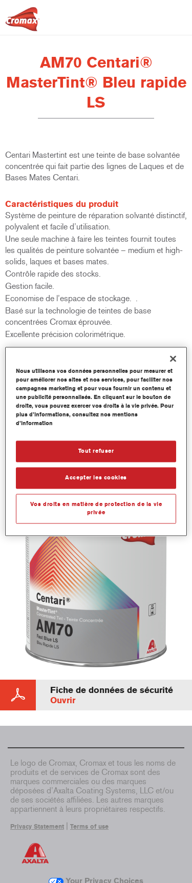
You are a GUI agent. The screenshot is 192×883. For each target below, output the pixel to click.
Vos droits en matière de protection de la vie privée (96, 508)
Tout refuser (96, 451)
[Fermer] (173, 358)
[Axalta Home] (22, 23)
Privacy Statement (37, 826)
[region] (96, 441)
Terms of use (89, 826)
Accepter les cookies (95, 477)
